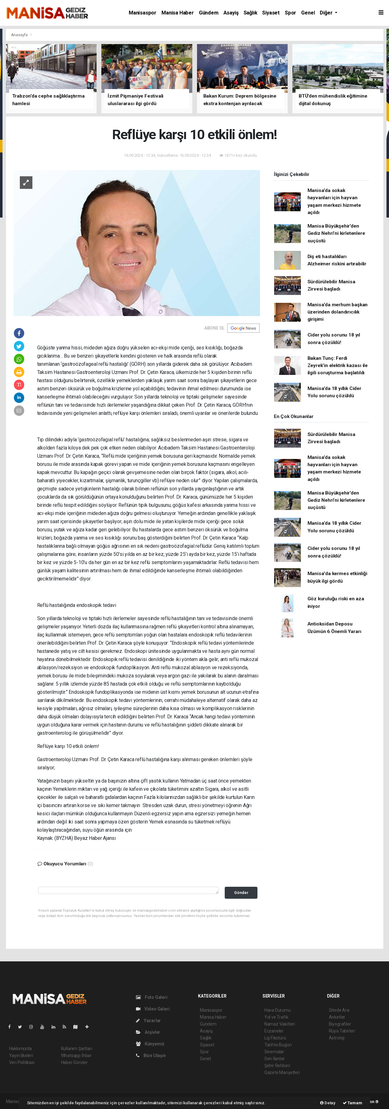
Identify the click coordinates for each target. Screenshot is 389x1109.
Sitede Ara (339, 1010)
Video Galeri (152, 1008)
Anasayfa (20, 34)
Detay (327, 1103)
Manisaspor (142, 13)
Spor (290, 13)
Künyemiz (150, 1043)
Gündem (208, 13)
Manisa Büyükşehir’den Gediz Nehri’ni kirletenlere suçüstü (336, 233)
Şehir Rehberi (277, 1065)
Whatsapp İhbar (76, 1055)
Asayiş (231, 13)
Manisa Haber (177, 13)
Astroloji (337, 1037)
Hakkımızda (20, 1048)
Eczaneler (274, 1030)
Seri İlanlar (274, 1058)
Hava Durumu (277, 1010)
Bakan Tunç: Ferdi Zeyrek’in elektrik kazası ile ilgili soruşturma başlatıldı (337, 365)
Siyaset (271, 13)
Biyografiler (340, 1024)
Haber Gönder (74, 1062)
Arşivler (148, 1032)
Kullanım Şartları (76, 1048)
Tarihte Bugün (278, 1044)
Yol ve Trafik (276, 1017)
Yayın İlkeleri (21, 1055)
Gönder (241, 892)
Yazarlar (148, 1020)
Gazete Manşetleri (282, 1072)
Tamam (352, 1103)
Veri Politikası (22, 1062)
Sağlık (250, 13)
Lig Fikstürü (275, 1037)
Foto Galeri (151, 997)
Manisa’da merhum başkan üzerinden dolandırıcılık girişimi (337, 312)
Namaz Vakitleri (279, 1024)
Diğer (327, 13)
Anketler (337, 1017)
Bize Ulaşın (151, 1055)
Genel (308, 13)
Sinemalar (274, 1051)
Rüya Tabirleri (342, 1030)
